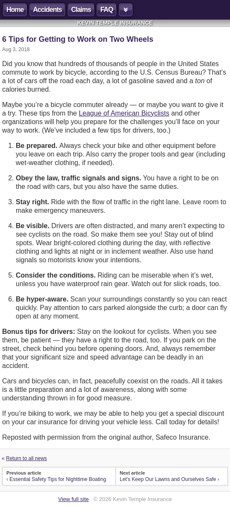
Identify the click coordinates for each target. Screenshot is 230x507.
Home (14, 9)
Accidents (47, 9)
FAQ (106, 9)
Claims (81, 9)
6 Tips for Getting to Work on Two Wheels (77, 39)
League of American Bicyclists (124, 113)
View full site (73, 499)
